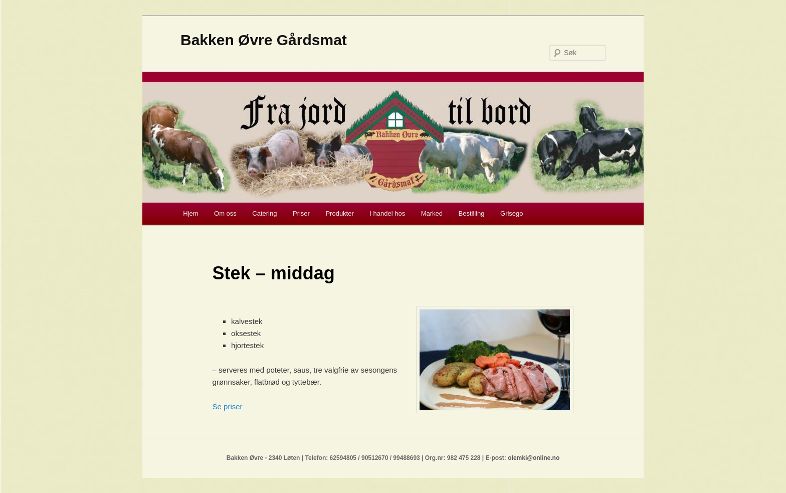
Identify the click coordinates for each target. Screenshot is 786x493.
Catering (264, 213)
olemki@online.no (533, 457)
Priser (301, 213)
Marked (432, 213)
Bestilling (472, 213)
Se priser (228, 406)
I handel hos (387, 213)
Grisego (511, 213)
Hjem (190, 213)
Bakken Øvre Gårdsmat (263, 40)
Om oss (225, 213)
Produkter (339, 213)
